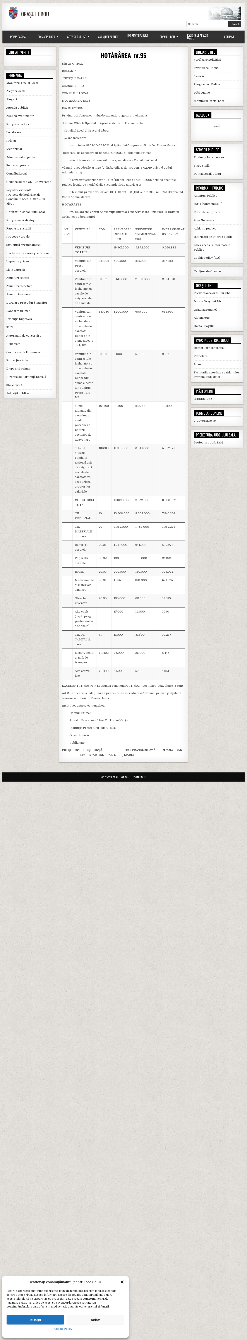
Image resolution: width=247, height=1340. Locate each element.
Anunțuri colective (19, 286)
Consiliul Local (16, 173)
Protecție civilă (17, 360)
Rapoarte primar (18, 311)
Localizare (13, 132)
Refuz (95, 1320)
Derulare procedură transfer (26, 302)
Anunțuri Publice (108, 36)
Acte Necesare (204, 220)
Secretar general (18, 165)
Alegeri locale (16, 91)
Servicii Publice (76, 36)
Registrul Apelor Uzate (197, 36)
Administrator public (21, 157)
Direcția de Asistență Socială (26, 376)
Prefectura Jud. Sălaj (208, 442)
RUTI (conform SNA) (208, 203)
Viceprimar (14, 149)
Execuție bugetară (19, 319)
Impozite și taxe (17, 261)
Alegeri (11, 99)
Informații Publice (137, 35)
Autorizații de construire (23, 335)
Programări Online (207, 84)
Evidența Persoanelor (209, 157)
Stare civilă (14, 385)
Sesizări (199, 76)
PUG (9, 327)
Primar (11, 140)
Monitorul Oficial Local (22, 83)
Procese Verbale (18, 236)
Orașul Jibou (167, 36)
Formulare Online (206, 68)
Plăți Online (202, 92)
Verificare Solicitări (207, 59)
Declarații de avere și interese (27, 253)
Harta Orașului (204, 326)
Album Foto (202, 317)
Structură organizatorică (23, 244)
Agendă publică (17, 107)
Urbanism (13, 344)
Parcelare (201, 356)
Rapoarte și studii (18, 228)
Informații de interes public (213, 236)
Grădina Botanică (205, 309)
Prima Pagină (18, 36)
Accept (35, 1320)
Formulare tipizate (207, 212)
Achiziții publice (17, 393)
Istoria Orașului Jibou (209, 301)
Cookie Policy (63, 1328)
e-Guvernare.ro (205, 420)
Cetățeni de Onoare (207, 271)
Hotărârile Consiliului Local (25, 212)
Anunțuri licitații (17, 277)
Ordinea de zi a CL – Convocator (28, 181)
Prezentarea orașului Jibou (213, 293)
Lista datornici (16, 269)
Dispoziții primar (18, 368)
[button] (122, 1282)
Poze (197, 364)
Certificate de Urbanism (23, 352)
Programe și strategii (21, 220)
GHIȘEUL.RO (203, 398)
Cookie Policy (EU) (207, 257)
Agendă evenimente (20, 116)
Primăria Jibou (46, 36)
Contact (229, 36)
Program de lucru (18, 124)
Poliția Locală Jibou (207, 173)
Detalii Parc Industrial (209, 347)
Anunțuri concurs (18, 294)
